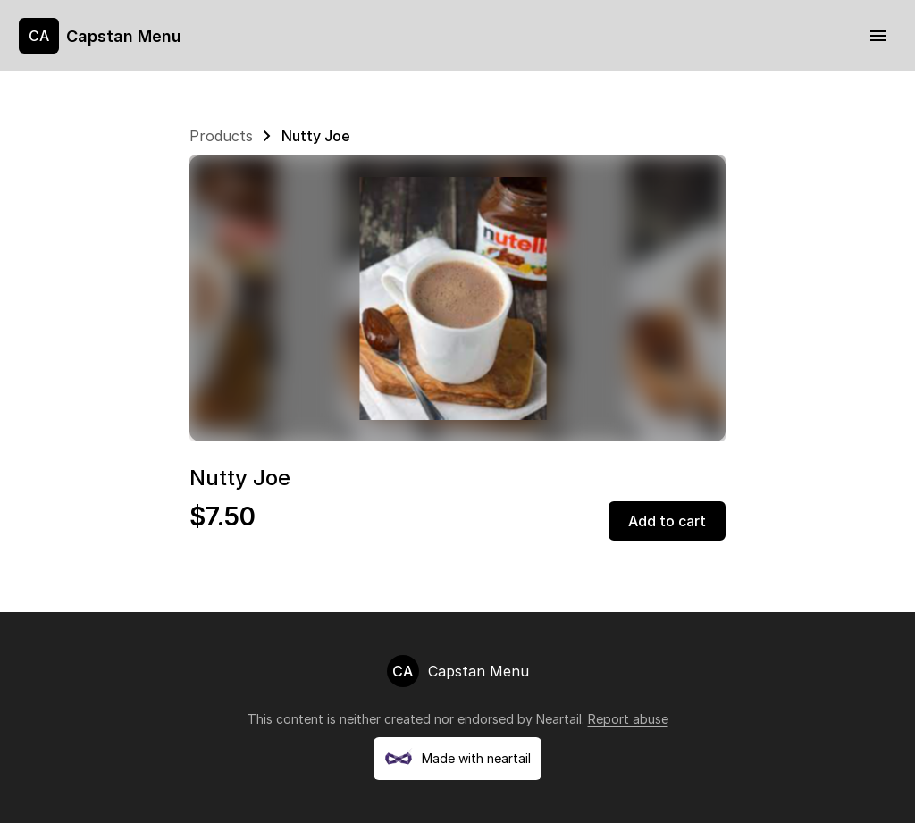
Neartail (559, 718)
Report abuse (628, 718)
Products (221, 136)
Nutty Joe (315, 136)
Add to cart (667, 521)
